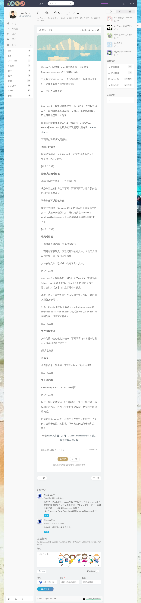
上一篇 (42, 478)
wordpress (19, 60)
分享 (19, 75)
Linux (19, 90)
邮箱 (62, 577)
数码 (19, 55)
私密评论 (91, 571)
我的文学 (19, 85)
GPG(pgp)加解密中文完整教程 (127, 26)
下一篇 (96, 478)
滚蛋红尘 (118, 43)
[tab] (110, 11)
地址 (84, 577)
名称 (39, 577)
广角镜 (19, 65)
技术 (19, 70)
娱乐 (19, 50)
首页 (42, 30)
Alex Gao (43, 18)
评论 (39, 548)
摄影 (19, 95)
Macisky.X (48, 495)
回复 (46, 515)
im (110, 100)
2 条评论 (86, 18)
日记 (19, 80)
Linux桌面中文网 (56, 435)
